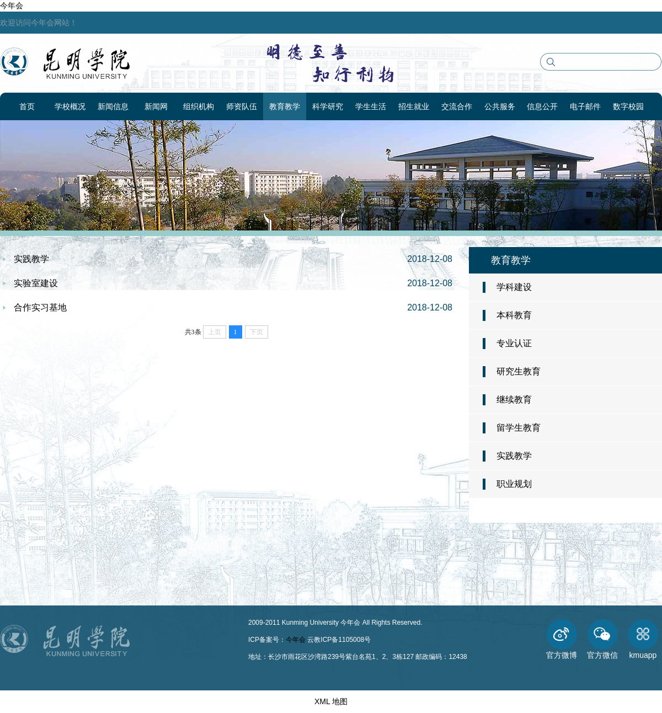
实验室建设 (36, 283)
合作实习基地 (40, 307)
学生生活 (370, 106)
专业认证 (514, 343)
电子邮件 (585, 106)
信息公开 (542, 106)
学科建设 (514, 287)
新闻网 (156, 106)
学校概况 (70, 106)
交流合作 (456, 106)
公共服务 (499, 106)
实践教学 (514, 455)
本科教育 (514, 315)
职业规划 (514, 484)
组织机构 (198, 106)
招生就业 (413, 106)
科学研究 (327, 106)
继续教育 (514, 399)
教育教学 (284, 106)
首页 (27, 106)
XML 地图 (331, 701)
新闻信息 (113, 106)
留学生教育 (518, 427)
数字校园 (628, 106)
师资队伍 (241, 106)
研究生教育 (518, 371)
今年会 (11, 5)
